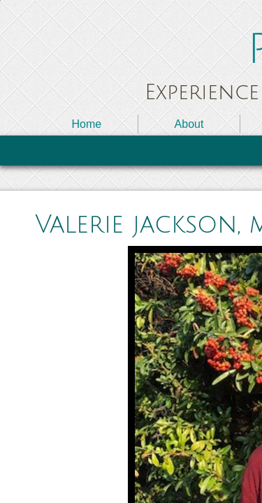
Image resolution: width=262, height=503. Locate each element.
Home (86, 124)
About (189, 124)
